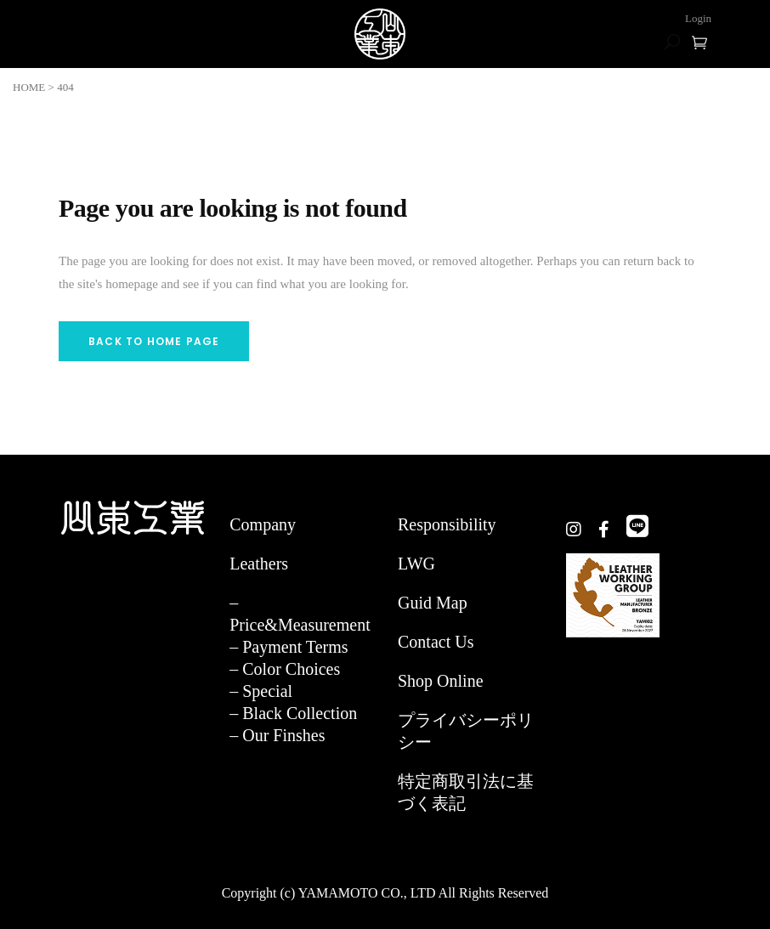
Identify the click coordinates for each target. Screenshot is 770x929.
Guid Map (432, 602)
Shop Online (441, 680)
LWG (416, 563)
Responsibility (447, 524)
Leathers (258, 563)
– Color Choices (284, 669)
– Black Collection (293, 713)
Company (262, 524)
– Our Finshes (277, 735)
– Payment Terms (288, 646)
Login (698, 18)
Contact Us (435, 641)
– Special (260, 691)
